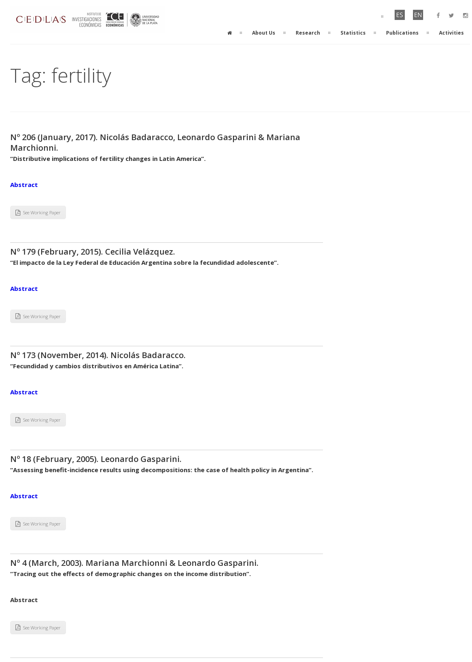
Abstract (24, 184)
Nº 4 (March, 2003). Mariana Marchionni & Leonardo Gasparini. (134, 562)
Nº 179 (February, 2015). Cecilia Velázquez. (93, 251)
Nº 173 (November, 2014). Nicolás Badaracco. (99, 355)
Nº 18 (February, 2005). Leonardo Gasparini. (96, 458)
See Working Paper (38, 212)
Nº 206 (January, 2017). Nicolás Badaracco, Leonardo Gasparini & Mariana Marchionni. (155, 142)
